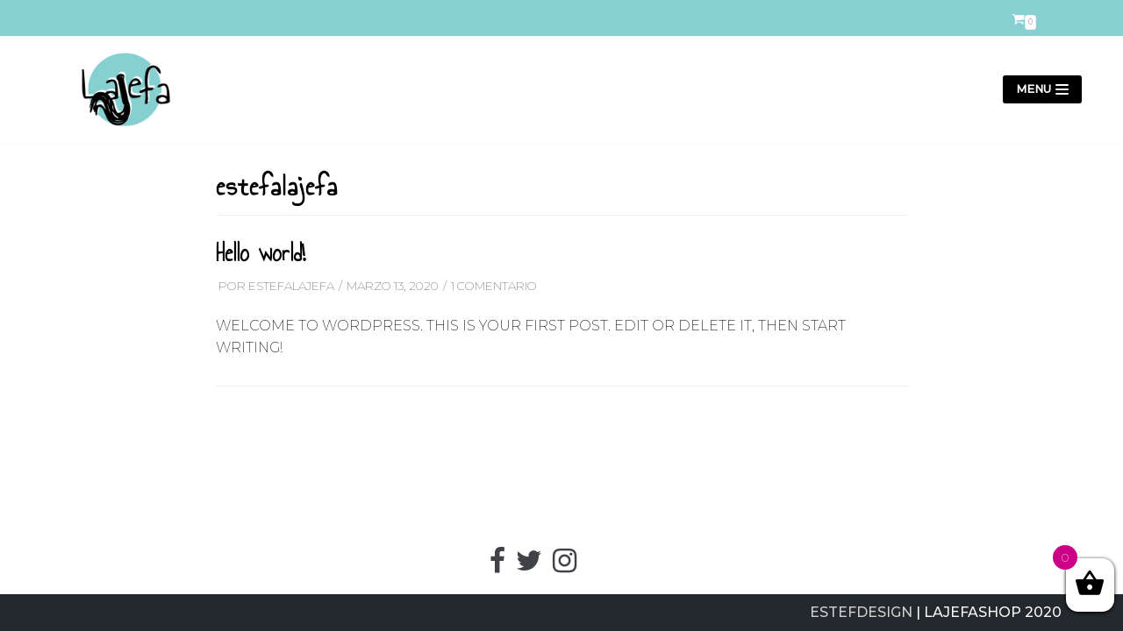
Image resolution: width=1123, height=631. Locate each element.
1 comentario (494, 286)
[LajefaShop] (118, 89)
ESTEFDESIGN (861, 612)
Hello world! (260, 253)
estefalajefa (291, 286)
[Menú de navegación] (1042, 89)
